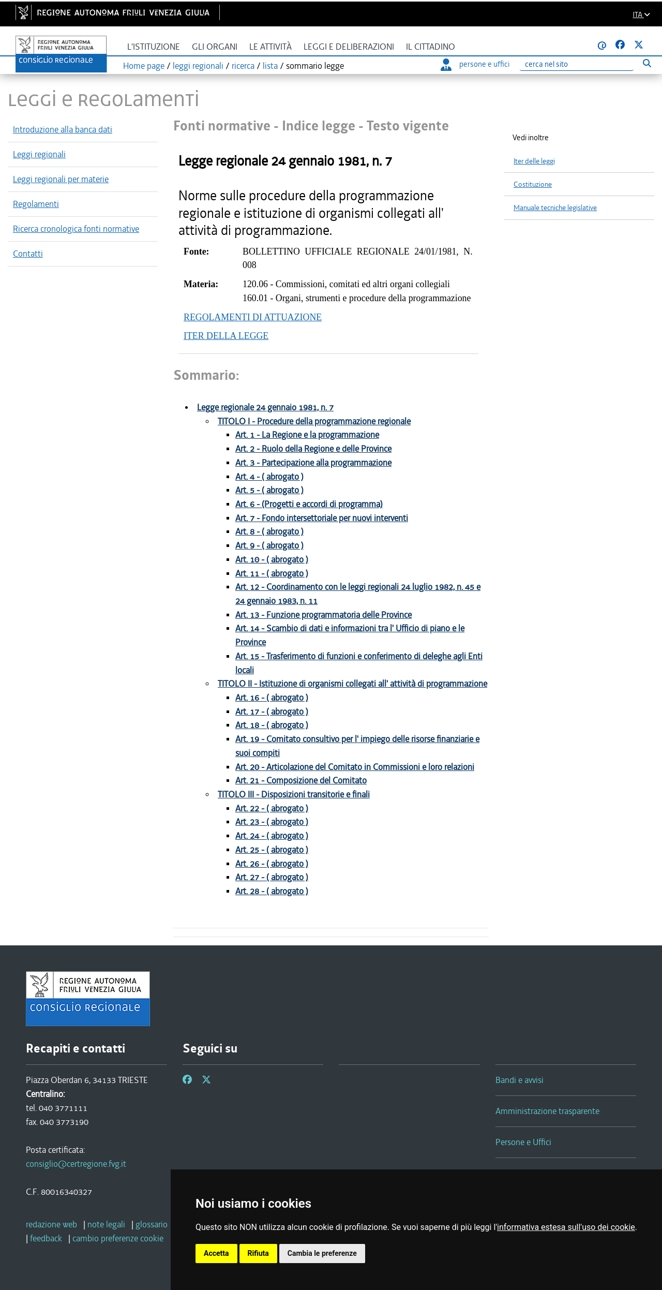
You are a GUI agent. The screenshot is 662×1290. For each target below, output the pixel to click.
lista (270, 65)
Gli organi (214, 46)
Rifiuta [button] (258, 1253)
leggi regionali (198, 65)
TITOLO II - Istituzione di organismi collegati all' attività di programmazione (352, 683)
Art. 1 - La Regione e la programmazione (307, 434)
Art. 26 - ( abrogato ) (271, 863)
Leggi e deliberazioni (349, 46)
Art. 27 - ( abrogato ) (271, 877)
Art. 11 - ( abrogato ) (271, 573)
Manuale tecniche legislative (555, 208)
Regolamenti (36, 204)
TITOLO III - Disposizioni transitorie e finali (294, 794)
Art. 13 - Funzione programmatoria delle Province (323, 615)
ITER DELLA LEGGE (226, 336)
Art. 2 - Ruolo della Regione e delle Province (313, 448)
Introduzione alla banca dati (62, 129)
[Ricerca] (577, 64)
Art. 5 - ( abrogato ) (269, 490)
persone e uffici (475, 64)
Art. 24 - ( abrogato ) (271, 836)
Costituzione (533, 184)
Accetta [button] (216, 1253)
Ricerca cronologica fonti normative (76, 228)
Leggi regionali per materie (61, 179)
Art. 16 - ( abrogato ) (271, 697)
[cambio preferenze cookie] (117, 1238)
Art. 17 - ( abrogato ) (271, 711)
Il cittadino (430, 46)
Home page (143, 65)
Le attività (270, 46)
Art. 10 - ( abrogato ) (271, 559)
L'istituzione (153, 46)
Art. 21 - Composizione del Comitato (301, 780)
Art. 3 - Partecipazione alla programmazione (313, 462)
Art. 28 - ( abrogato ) (271, 891)
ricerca (243, 65)
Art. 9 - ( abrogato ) (269, 545)
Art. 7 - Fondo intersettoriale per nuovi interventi (321, 518)
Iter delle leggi (534, 161)
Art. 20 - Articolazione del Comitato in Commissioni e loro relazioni (354, 767)
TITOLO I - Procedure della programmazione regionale (314, 421)
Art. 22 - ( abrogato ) (271, 808)
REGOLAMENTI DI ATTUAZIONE (253, 317)
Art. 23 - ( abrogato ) (271, 822)
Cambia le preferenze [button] (322, 1253)
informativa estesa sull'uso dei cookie (566, 1227)
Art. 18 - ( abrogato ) (271, 725)
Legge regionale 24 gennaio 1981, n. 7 (265, 407)
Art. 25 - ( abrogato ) (271, 849)
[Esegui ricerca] (647, 63)
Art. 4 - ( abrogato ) (269, 476)
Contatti (28, 253)
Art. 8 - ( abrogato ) (269, 531)
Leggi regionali (39, 154)
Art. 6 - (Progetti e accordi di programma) (309, 504)
